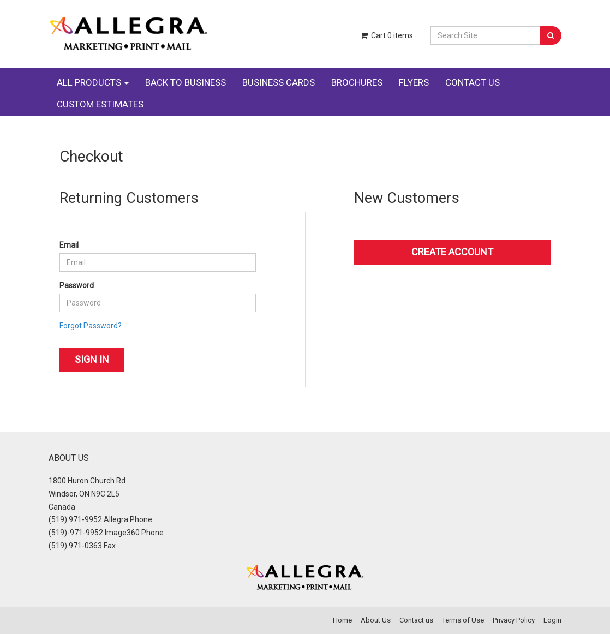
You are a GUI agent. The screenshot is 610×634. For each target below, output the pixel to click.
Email (69, 245)
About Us (376, 620)
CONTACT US (472, 82)
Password (76, 285)
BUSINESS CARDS (278, 82)
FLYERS (414, 82)
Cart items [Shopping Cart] (386, 35)
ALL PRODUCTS (93, 82)
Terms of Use (463, 620)
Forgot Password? (90, 325)
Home (342, 620)
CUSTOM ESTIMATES (100, 104)
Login (552, 620)
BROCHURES (356, 82)
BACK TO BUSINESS (185, 82)
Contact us (416, 620)
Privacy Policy (514, 620)
